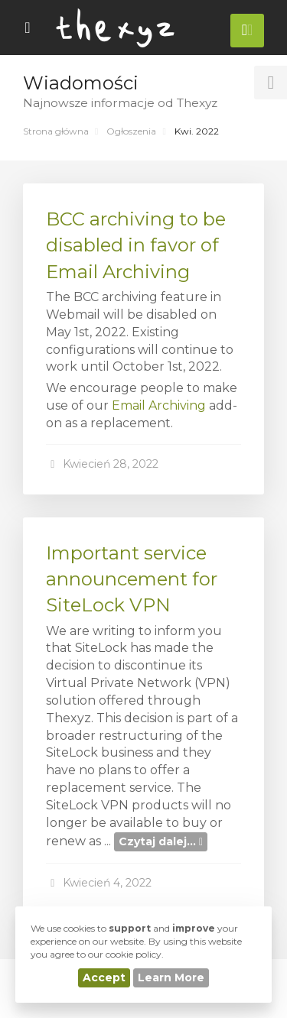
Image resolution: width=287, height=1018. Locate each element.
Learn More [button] (171, 977)
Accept (104, 977)
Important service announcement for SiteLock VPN (131, 579)
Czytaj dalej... (161, 841)
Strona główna (56, 131)
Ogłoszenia (131, 131)
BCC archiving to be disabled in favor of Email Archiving (136, 245)
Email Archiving (159, 405)
